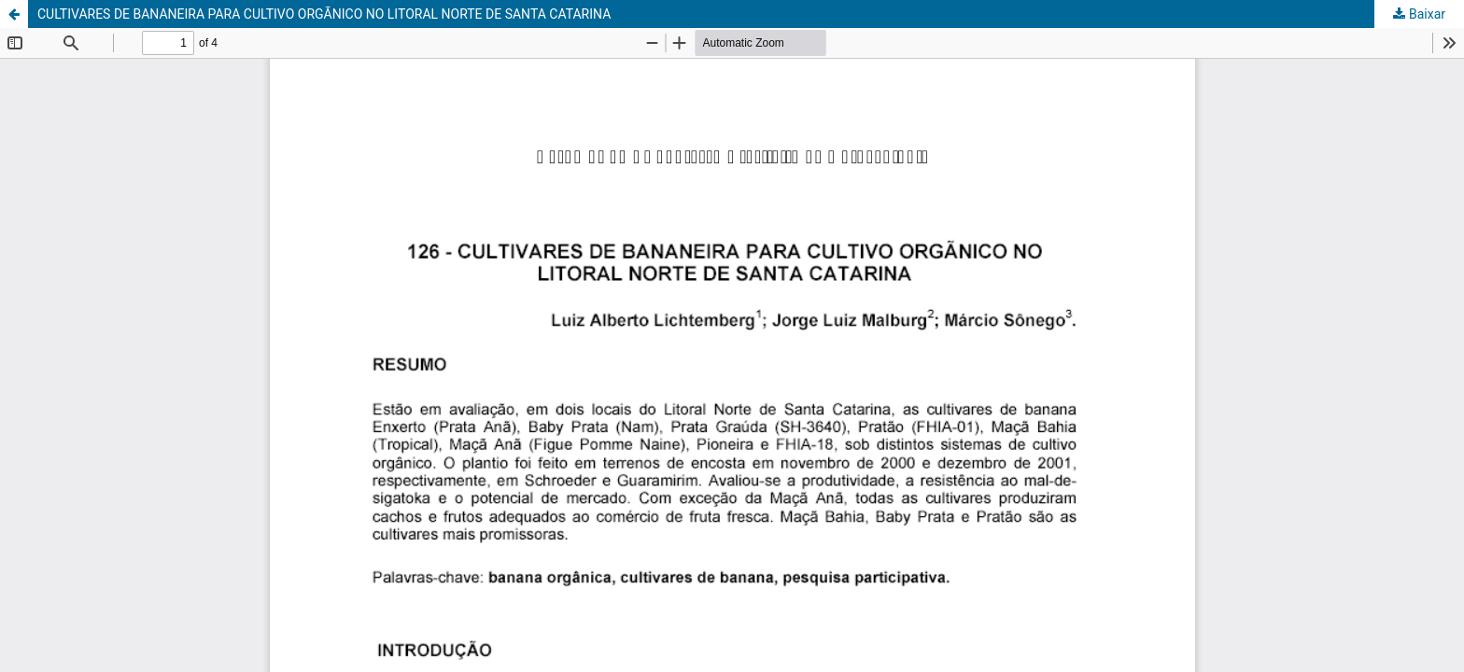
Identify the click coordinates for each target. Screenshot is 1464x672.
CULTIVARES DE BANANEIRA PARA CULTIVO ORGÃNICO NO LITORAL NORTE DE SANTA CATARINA (324, 14)
